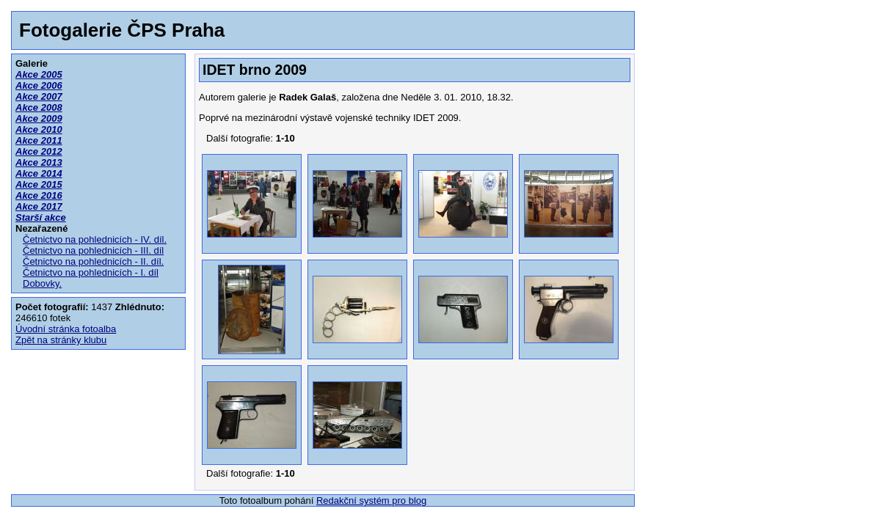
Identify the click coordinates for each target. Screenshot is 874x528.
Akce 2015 (38, 184)
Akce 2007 (38, 96)
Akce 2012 (38, 151)
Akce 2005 (38, 74)
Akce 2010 (38, 129)
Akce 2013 (38, 162)
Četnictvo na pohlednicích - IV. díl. (95, 239)
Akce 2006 (38, 85)
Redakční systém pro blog (371, 500)
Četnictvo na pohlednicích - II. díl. (93, 261)
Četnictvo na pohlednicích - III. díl (93, 250)
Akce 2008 (38, 107)
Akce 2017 (38, 206)
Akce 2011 (38, 140)
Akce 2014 (38, 173)
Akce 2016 (38, 195)
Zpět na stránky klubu (60, 339)
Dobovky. (42, 283)
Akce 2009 (38, 118)
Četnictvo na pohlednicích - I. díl (91, 272)
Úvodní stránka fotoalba (65, 328)
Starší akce (40, 217)
